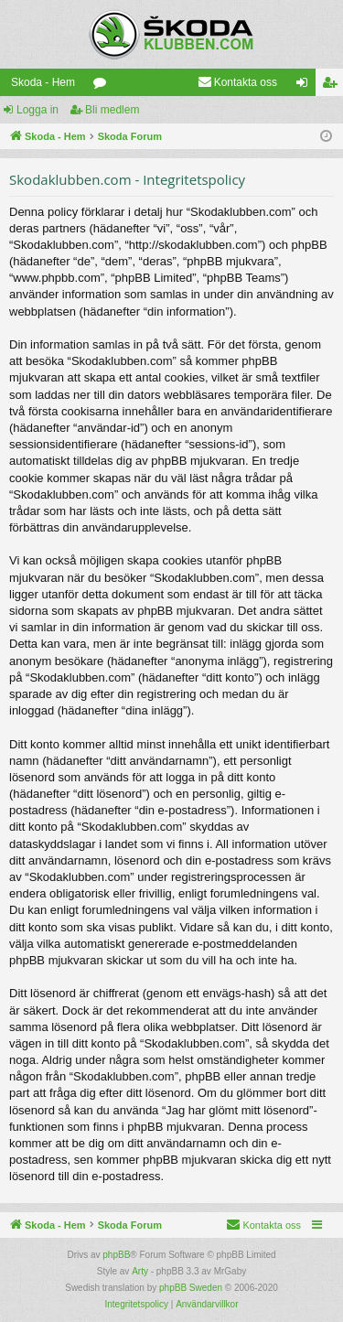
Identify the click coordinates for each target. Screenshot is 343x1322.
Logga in (37, 109)
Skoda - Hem (43, 82)
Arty (140, 1271)
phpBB (116, 1255)
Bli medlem (112, 109)
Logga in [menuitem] (306, 86)
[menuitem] (237, 82)
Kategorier (103, 86)
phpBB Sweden (190, 1288)
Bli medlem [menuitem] (333, 86)
